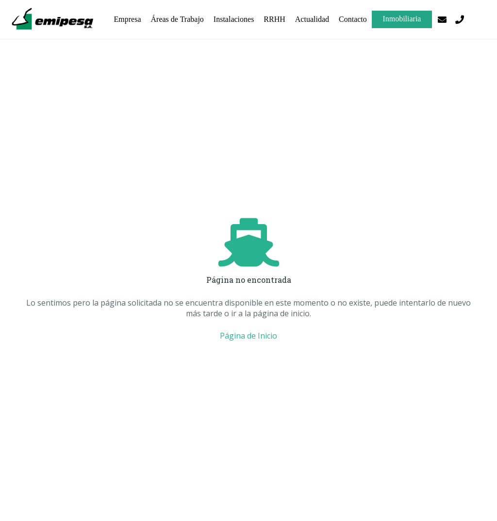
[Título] (459, 19)
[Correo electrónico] (442, 19)
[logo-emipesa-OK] (53, 19)
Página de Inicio (248, 335)
